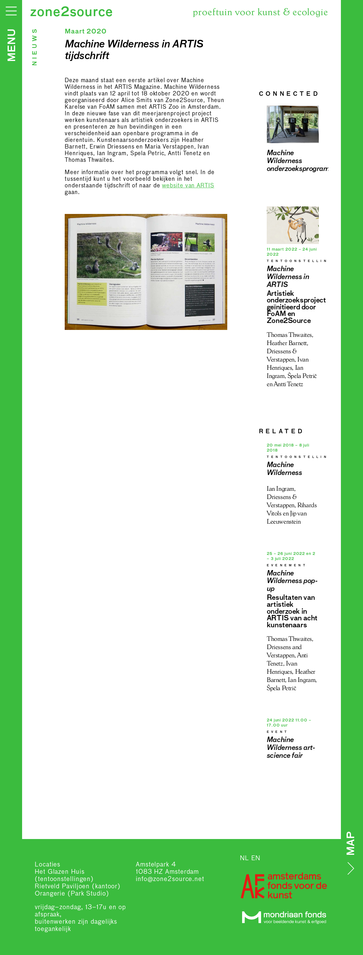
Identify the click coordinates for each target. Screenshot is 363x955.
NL (244, 858)
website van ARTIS (188, 186)
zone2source (71, 12)
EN (255, 858)
